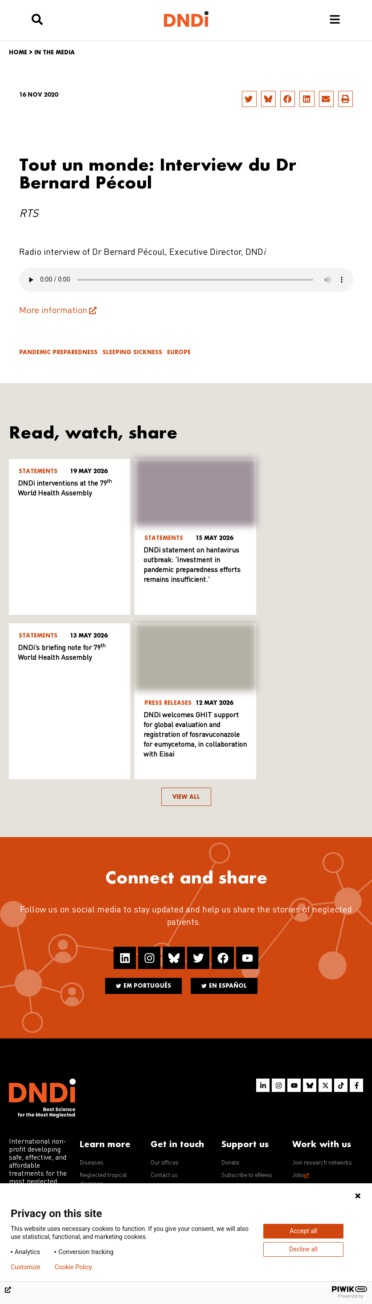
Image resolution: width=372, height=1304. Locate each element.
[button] (249, 99)
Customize (25, 1267)
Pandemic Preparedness (58, 352)
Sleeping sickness (132, 352)
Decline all (303, 1249)
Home (18, 52)
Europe (179, 352)
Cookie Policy (73, 1267)
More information (53, 311)
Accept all (303, 1231)
